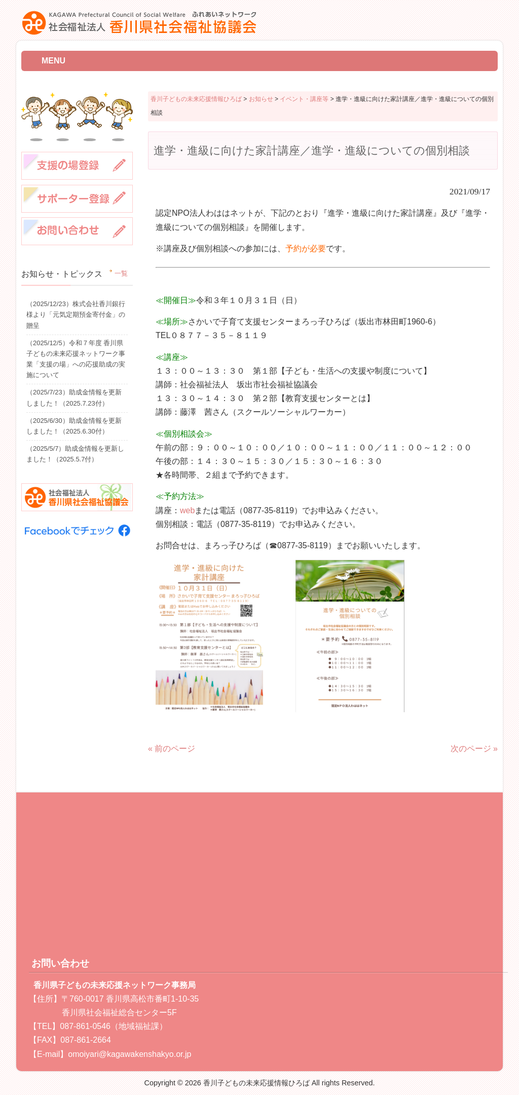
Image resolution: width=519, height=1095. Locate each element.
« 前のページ (171, 748)
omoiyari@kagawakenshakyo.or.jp (129, 1054)
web (187, 510)
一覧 (121, 273)
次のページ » (474, 748)
